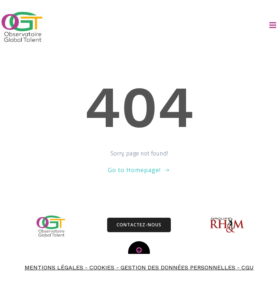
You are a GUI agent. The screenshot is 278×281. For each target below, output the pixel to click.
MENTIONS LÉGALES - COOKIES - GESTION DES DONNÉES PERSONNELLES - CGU (139, 267)
